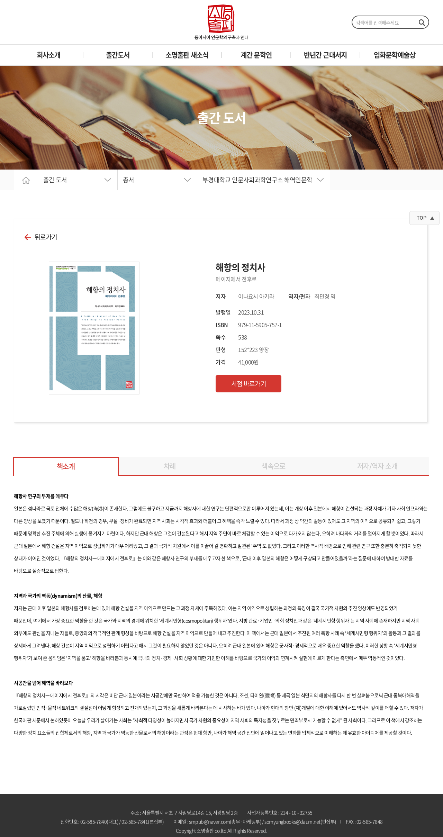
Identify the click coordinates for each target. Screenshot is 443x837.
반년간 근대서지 (325, 55)
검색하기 (421, 22)
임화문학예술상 (394, 55)
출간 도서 (55, 179)
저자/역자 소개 (377, 466)
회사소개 (49, 55)
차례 (170, 466)
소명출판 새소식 (187, 55)
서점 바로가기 (248, 383)
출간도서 (118, 55)
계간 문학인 (256, 55)
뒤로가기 (46, 237)
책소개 (66, 466)
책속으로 (273, 466)
